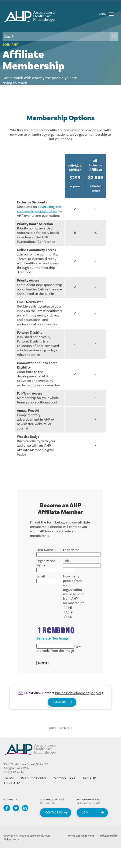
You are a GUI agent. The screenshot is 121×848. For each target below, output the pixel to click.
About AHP (11, 783)
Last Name (71, 550)
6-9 (70, 612)
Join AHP (11, 45)
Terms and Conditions (81, 835)
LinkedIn (25, 808)
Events (8, 778)
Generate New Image (52, 638)
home (29, 16)
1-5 (69, 608)
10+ (69, 617)
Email (40, 576)
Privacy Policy (109, 835)
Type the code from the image (58, 648)
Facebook (6, 808)
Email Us (59, 702)
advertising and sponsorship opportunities (39, 209)
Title (66, 561)
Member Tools (64, 778)
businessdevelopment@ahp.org (79, 693)
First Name (44, 550)
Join (85, 813)
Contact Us (54, 813)
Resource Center (34, 778)
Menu (102, 14)
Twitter (15, 808)
